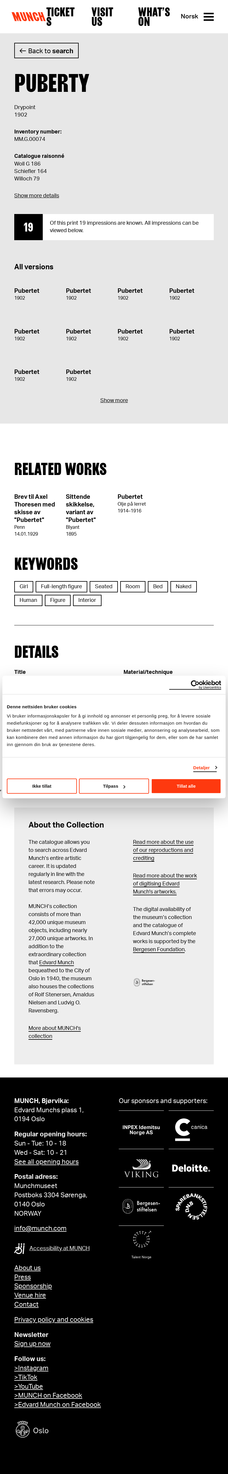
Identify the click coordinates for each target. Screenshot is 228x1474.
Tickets (60, 16)
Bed (158, 586)
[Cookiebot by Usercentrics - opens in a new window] (195, 685)
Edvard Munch (56, 962)
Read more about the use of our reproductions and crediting (163, 850)
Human (28, 600)
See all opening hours (46, 1162)
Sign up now (32, 1344)
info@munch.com (40, 1228)
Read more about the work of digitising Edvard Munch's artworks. (165, 884)
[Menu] (209, 17)
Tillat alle (186, 786)
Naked (183, 586)
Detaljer (201, 767)
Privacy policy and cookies (53, 1319)
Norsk (189, 16)
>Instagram (31, 1368)
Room (133, 586)
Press (22, 1277)
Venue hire (30, 1295)
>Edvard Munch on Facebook (57, 1404)
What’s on (154, 16)
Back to (50, 51)
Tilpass (114, 786)
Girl (24, 586)
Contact (26, 1304)
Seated (104, 586)
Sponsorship (33, 1286)
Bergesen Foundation (159, 949)
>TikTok (25, 1377)
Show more (114, 400)
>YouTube (28, 1386)
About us (27, 1268)
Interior (87, 600)
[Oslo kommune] (58, 1430)
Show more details (36, 196)
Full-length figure (61, 586)
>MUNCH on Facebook (48, 1395)
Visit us (102, 16)
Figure (57, 600)
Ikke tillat (41, 786)
